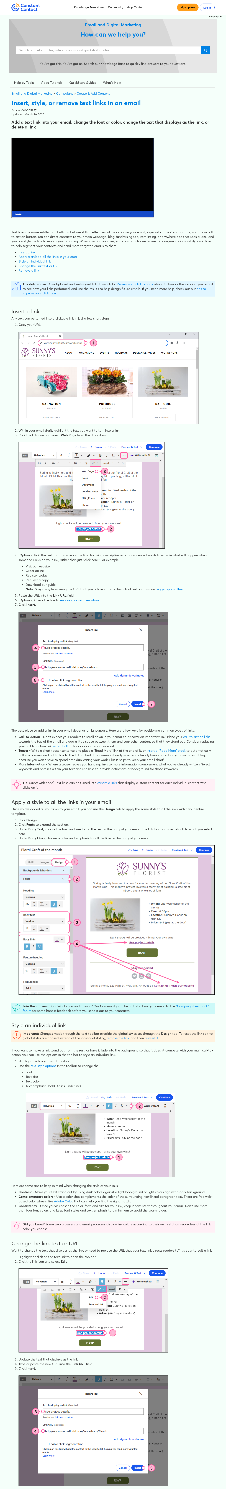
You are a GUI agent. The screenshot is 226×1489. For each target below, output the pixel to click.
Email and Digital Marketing (32, 93)
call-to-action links (196, 737)
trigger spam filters (170, 589)
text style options (43, 1066)
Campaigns (64, 93)
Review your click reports (135, 284)
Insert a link (27, 252)
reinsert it (151, 1038)
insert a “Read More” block (166, 751)
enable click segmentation (79, 600)
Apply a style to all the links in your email (48, 257)
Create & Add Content (93, 93)
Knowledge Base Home (89, 7)
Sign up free (188, 7)
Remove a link (29, 270)
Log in (207, 7)
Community (115, 7)
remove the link (118, 1038)
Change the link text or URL (39, 266)
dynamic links (107, 783)
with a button (62, 746)
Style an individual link (35, 261)
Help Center (135, 7)
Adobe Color (63, 1201)
